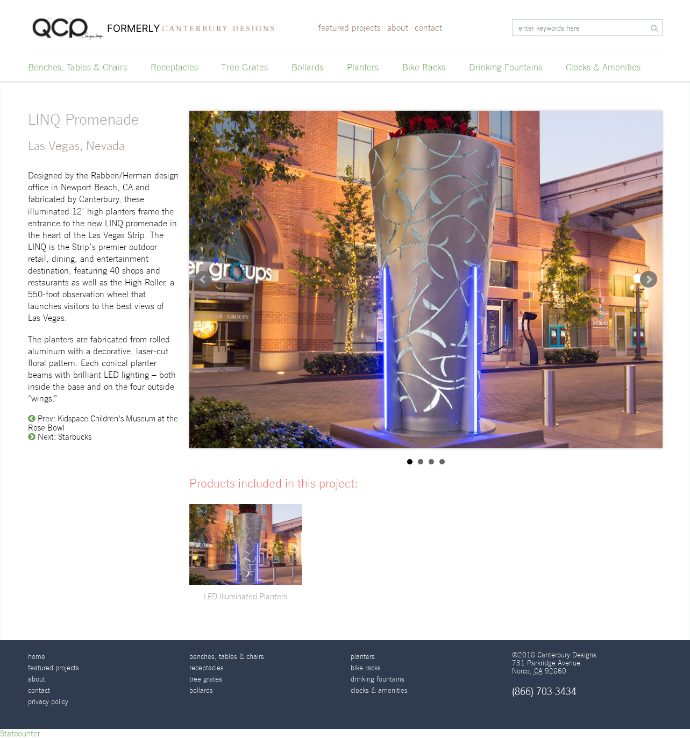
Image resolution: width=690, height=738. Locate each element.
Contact (428, 28)
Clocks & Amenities (603, 67)
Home (36, 657)
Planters (363, 67)
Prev (203, 279)
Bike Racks (423, 67)
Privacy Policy (48, 702)
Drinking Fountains (505, 67)
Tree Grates (245, 67)
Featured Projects (349, 28)
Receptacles (174, 67)
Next (648, 279)
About (397, 28)
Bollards (307, 67)
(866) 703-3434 (544, 691)
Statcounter (20, 733)
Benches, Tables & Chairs (77, 67)
